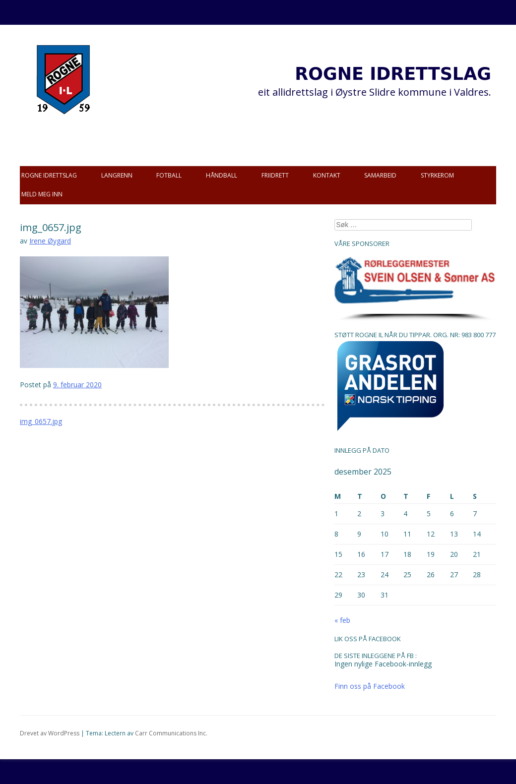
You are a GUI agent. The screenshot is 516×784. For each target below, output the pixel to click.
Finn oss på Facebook (369, 686)
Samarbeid (380, 175)
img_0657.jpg (41, 421)
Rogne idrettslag (49, 175)
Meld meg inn (42, 194)
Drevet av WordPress (49, 733)
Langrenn (116, 175)
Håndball (221, 175)
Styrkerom (437, 175)
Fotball (169, 175)
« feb (342, 620)
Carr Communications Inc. (171, 733)
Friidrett (275, 175)
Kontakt (326, 175)
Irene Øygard (50, 240)
